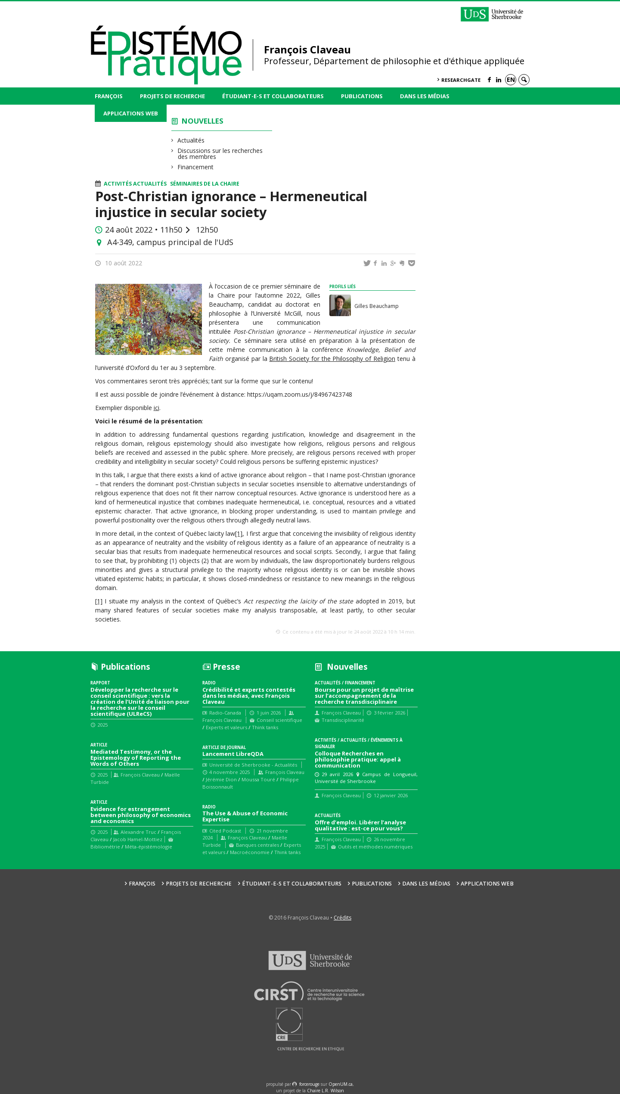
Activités (118, 183)
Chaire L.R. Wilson (325, 1091)
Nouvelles (202, 121)
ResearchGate (460, 80)
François (109, 96)
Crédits (342, 917)
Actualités (191, 140)
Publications (362, 96)
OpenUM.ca (341, 1084)
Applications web (130, 113)
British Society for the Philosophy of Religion (332, 358)
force (309, 1084)
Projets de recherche (172, 96)
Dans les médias (425, 96)
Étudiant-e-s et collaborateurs (273, 96)
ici (156, 408)
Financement (196, 167)
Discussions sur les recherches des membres (220, 153)
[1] (238, 533)
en (511, 79)
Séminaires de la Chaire (204, 183)
